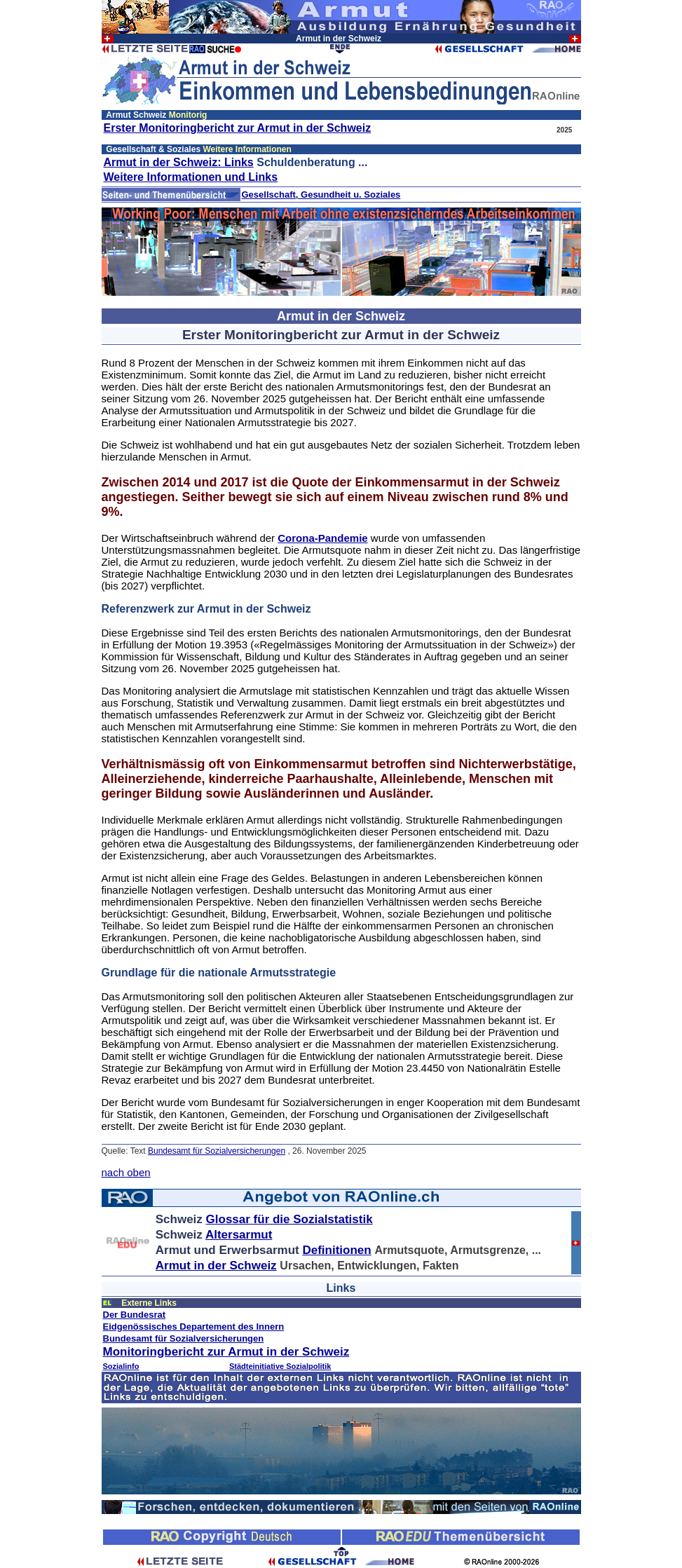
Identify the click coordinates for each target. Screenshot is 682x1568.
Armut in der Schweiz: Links (179, 162)
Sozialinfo (121, 1366)
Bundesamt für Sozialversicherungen (216, 1151)
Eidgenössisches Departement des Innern (194, 1326)
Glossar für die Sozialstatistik (289, 1219)
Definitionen (336, 1250)
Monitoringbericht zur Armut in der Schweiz (226, 1351)
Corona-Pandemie (322, 538)
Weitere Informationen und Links (191, 177)
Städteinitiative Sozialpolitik (280, 1366)
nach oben (126, 1172)
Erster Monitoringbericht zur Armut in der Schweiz (237, 128)
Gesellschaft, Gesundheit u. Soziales (321, 194)
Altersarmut (238, 1234)
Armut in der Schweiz (216, 1265)
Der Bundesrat (134, 1314)
